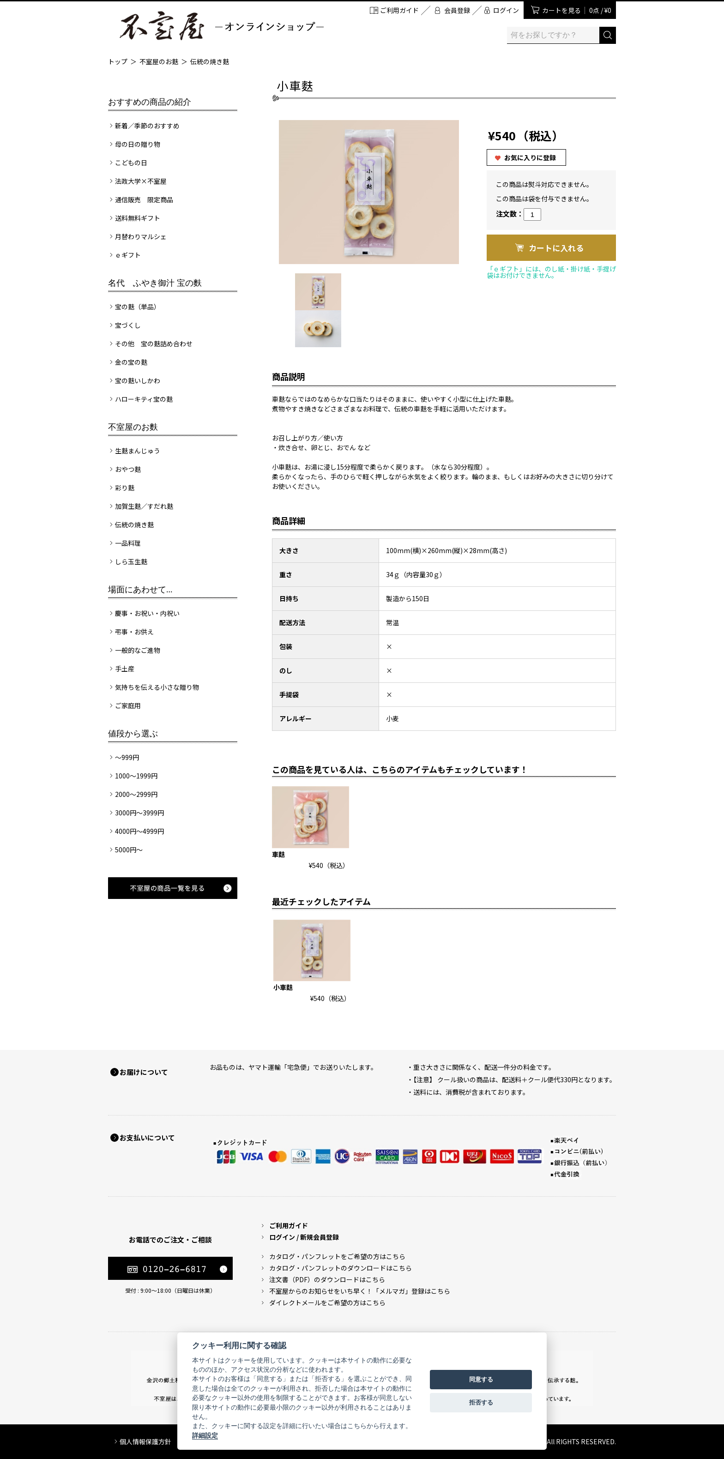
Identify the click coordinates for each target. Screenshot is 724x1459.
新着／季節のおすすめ (147, 125)
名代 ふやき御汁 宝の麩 (155, 283)
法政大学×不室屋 (141, 181)
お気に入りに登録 (530, 157)
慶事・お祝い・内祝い (147, 613)
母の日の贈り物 (137, 144)
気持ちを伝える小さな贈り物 (157, 687)
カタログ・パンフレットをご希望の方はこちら (337, 1256)
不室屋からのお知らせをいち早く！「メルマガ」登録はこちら (359, 1291)
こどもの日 (131, 162)
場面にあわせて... (140, 589)
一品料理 (128, 543)
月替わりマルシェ (141, 236)
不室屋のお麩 (158, 61)
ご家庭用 (128, 705)
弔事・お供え (134, 631)
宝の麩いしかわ (137, 380)
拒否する (481, 1402)
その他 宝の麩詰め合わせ (154, 343)
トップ (117, 61)
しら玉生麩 (131, 561)
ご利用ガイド (399, 10)
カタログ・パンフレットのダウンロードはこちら (340, 1267)
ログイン (506, 10)
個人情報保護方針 (145, 1441)
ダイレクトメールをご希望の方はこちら (327, 1302)
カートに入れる (556, 247)
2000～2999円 (136, 794)
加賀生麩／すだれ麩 (144, 506)
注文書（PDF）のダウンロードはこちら (327, 1279)
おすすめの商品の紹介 (149, 102)
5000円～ (129, 849)
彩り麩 (124, 487)
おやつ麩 (128, 469)
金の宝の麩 (131, 362)
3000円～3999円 (139, 812)
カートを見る (576, 10)
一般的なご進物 (137, 650)
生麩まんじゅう (137, 450)
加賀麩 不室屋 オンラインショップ (221, 26)
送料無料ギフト (137, 218)
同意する (481, 1379)
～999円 (127, 757)
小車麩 (283, 987)
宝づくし (128, 325)
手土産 (124, 668)
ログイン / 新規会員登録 (304, 1237)
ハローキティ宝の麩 (144, 399)
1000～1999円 (136, 775)
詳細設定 (205, 1435)
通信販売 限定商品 (144, 199)
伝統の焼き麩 (209, 61)
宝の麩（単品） (137, 306)
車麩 (278, 854)
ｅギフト (128, 254)
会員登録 (457, 10)
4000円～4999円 (139, 831)
